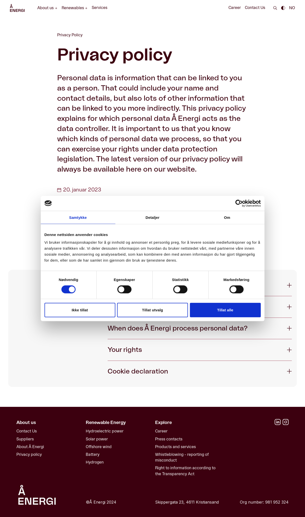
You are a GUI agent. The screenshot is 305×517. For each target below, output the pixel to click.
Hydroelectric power (105, 431)
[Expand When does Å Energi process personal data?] (200, 328)
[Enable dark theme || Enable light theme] (283, 8)
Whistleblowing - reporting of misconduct (182, 457)
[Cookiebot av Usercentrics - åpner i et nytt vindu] (239, 203)
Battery (92, 455)
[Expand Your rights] (200, 349)
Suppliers (25, 439)
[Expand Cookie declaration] (200, 371)
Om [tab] (227, 217)
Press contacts (168, 439)
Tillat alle (225, 310)
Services (99, 8)
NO (292, 8)
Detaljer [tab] (153, 217)
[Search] (275, 8)
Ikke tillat (80, 310)
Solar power (97, 439)
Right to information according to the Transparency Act (185, 471)
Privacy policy (29, 455)
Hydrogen (95, 462)
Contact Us (255, 8)
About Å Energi (30, 447)
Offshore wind (99, 447)
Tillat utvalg (152, 310)
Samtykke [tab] (78, 217)
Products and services (175, 447)
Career (234, 8)
